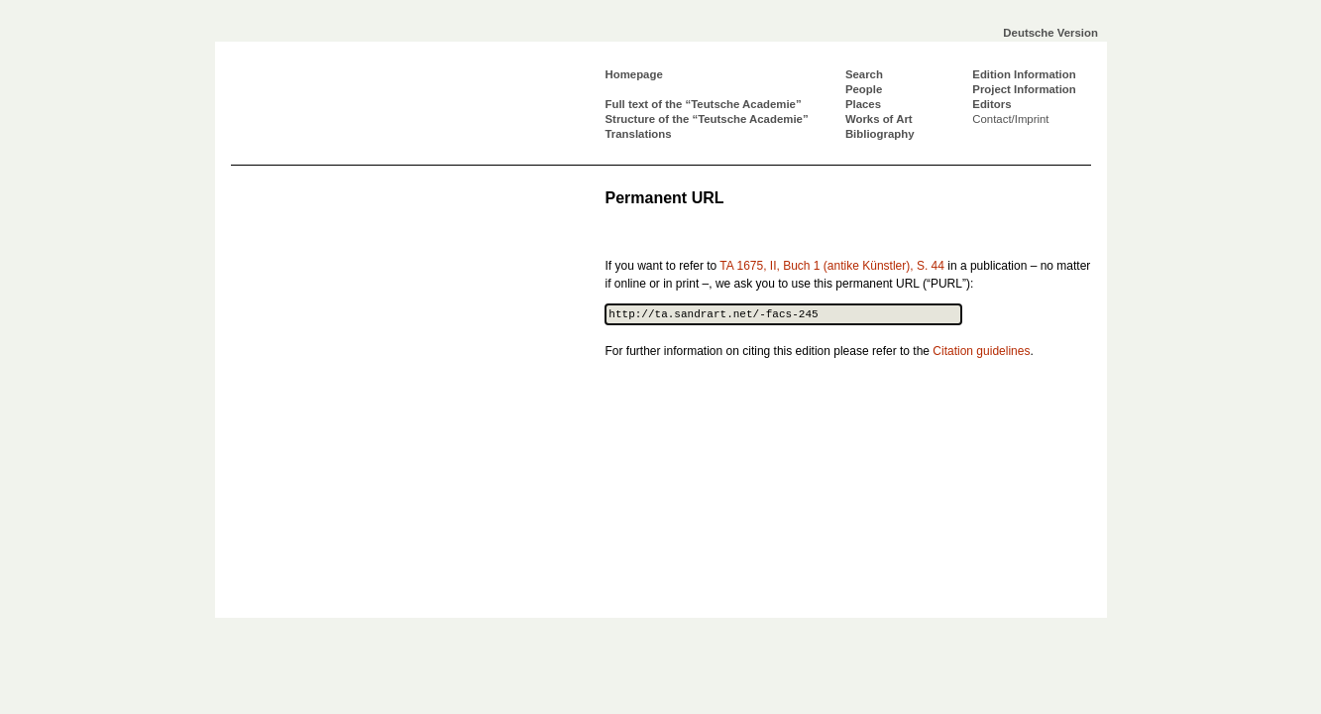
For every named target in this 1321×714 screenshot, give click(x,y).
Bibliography (880, 134)
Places (863, 104)
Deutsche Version (1050, 33)
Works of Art (879, 119)
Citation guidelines (981, 351)
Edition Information (1023, 74)
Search (864, 74)
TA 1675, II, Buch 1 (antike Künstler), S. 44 (831, 266)
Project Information (1023, 89)
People (863, 89)
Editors (991, 104)
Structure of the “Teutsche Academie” (707, 119)
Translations (638, 134)
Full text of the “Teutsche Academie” (703, 104)
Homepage (634, 74)
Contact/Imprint (1010, 119)
